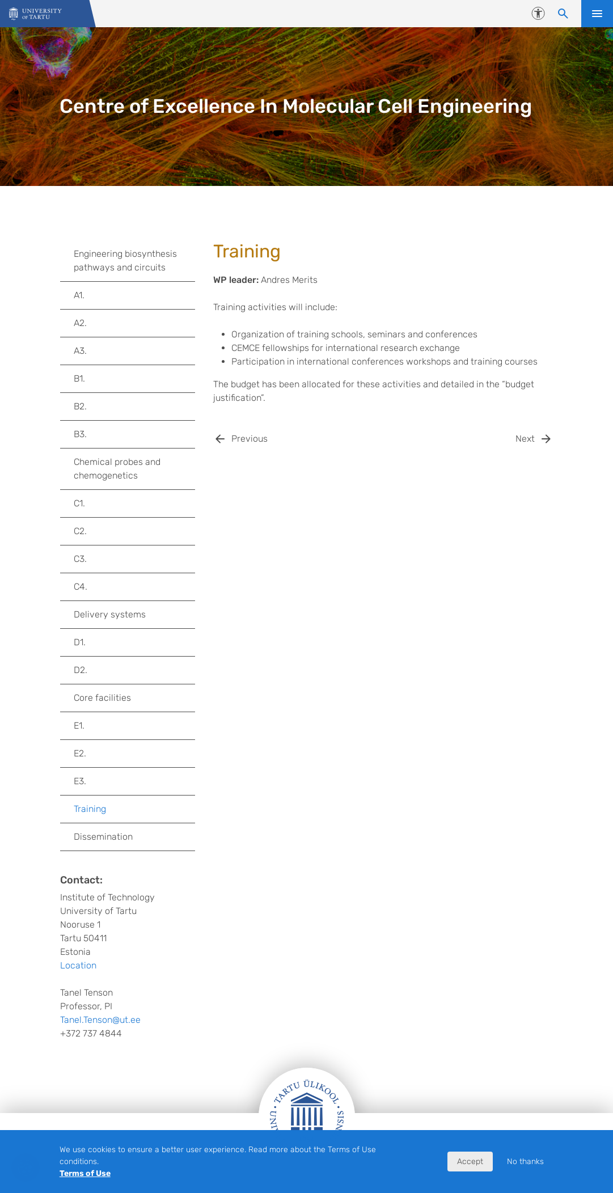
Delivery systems (110, 614)
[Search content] (563, 13)
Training (90, 808)
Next (525, 438)
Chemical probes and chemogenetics (117, 468)
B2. (80, 406)
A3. (80, 350)
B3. (80, 434)
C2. (80, 531)
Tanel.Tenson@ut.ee (100, 1019)
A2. (80, 323)
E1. (79, 725)
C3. (80, 558)
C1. (79, 503)
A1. (79, 295)
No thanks (525, 1161)
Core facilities (102, 697)
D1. (80, 642)
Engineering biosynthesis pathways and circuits (125, 260)
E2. (80, 753)
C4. (80, 586)
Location (78, 965)
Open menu (597, 13)
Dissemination (103, 836)
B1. (79, 378)
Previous (249, 438)
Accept (470, 1161)
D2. (80, 670)
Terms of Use (85, 1173)
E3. (80, 781)
